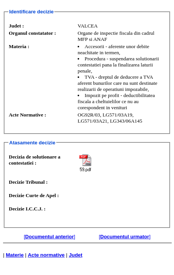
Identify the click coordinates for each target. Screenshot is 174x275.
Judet (76, 255)
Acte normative (46, 255)
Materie (15, 255)
